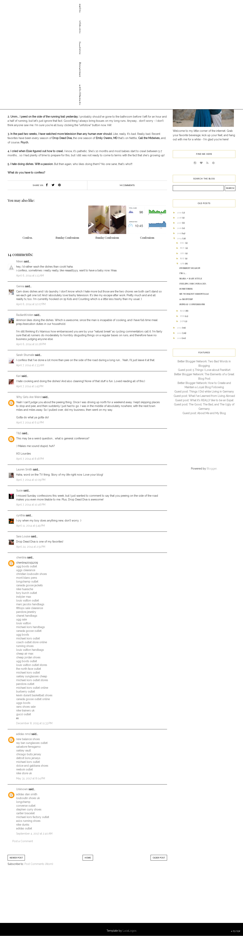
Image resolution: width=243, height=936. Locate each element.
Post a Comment (22, 841)
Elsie (70, 55)
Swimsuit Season (189, 267)
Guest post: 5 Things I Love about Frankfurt (204, 369)
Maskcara (63, 4)
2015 (179, 233)
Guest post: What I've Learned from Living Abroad (204, 395)
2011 (179, 337)
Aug (182, 253)
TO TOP (235, 931)
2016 (179, 227)
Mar (182, 310)
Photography (83, 4)
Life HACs (47, 4)
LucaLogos (129, 930)
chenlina (21, 557)
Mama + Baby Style (190, 278)
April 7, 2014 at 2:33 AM (30, 365)
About (16, 4)
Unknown (22, 789)
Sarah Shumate (25, 354)
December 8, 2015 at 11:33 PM (34, 723)
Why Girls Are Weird (29, 397)
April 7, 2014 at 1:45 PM (29, 386)
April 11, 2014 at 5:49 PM (30, 525)
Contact (30, 4)
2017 (179, 222)
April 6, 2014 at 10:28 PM (31, 344)
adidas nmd (23, 734)
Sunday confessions (192, 304)
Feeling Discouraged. (193, 283)
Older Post (159, 857)
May (182, 258)
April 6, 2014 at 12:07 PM (31, 304)
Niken (19, 261)
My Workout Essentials (194, 293)
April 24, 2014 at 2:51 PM (30, 546)
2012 (179, 332)
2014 (179, 238)
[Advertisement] (38, 898)
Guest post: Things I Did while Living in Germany (204, 391)
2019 (179, 212)
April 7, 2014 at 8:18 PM (30, 458)
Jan (182, 321)
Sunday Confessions (89, 55)
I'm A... (182, 273)
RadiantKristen (24, 314)
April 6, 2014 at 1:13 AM (30, 275)
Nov (182, 247)
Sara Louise (23, 536)
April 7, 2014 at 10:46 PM (30, 504)
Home (88, 857)
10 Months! (186, 299)
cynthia (20, 515)
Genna (20, 286)
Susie (19, 490)
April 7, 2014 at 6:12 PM (30, 422)
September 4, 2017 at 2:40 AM (34, 833)
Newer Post (16, 857)
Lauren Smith (24, 469)
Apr (182, 263)
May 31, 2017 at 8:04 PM (30, 778)
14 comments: (127, 185)
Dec (182, 242)
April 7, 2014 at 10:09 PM (30, 479)
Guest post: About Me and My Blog (204, 413)
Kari (18, 376)
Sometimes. (186, 288)
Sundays (110, 55)
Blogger (212, 468)
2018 (179, 217)
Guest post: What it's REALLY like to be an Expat (204, 400)
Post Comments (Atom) (38, 863)
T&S (18, 433)
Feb (182, 315)
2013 (179, 327)
